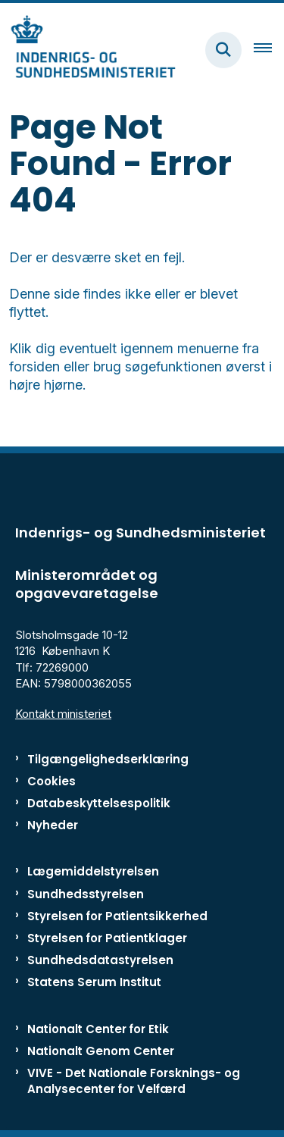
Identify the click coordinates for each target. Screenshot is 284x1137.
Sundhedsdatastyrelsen (100, 960)
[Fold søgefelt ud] (223, 50)
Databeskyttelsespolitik (98, 803)
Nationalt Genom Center (100, 1051)
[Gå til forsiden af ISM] (88, 49)
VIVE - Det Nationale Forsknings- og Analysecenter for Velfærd (133, 1081)
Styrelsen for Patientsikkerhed (117, 916)
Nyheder (52, 825)
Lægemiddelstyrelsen (93, 871)
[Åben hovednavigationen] (269, 50)
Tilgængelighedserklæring (108, 759)
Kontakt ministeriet (63, 713)
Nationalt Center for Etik (98, 1029)
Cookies (51, 781)
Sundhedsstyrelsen (85, 894)
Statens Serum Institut (94, 982)
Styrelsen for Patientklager (107, 938)
